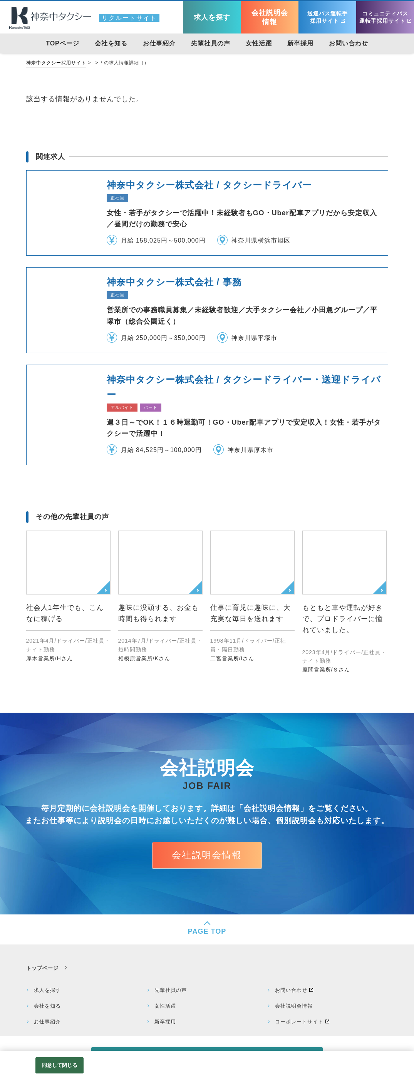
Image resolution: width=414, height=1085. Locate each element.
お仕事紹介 (47, 1022)
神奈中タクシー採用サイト (56, 62)
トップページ (42, 968)
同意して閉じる (59, 1065)
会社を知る (47, 1006)
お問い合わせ (291, 990)
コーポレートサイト (299, 1022)
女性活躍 (165, 1006)
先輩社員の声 (170, 990)
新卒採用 (165, 1022)
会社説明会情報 (207, 855)
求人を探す (47, 990)
